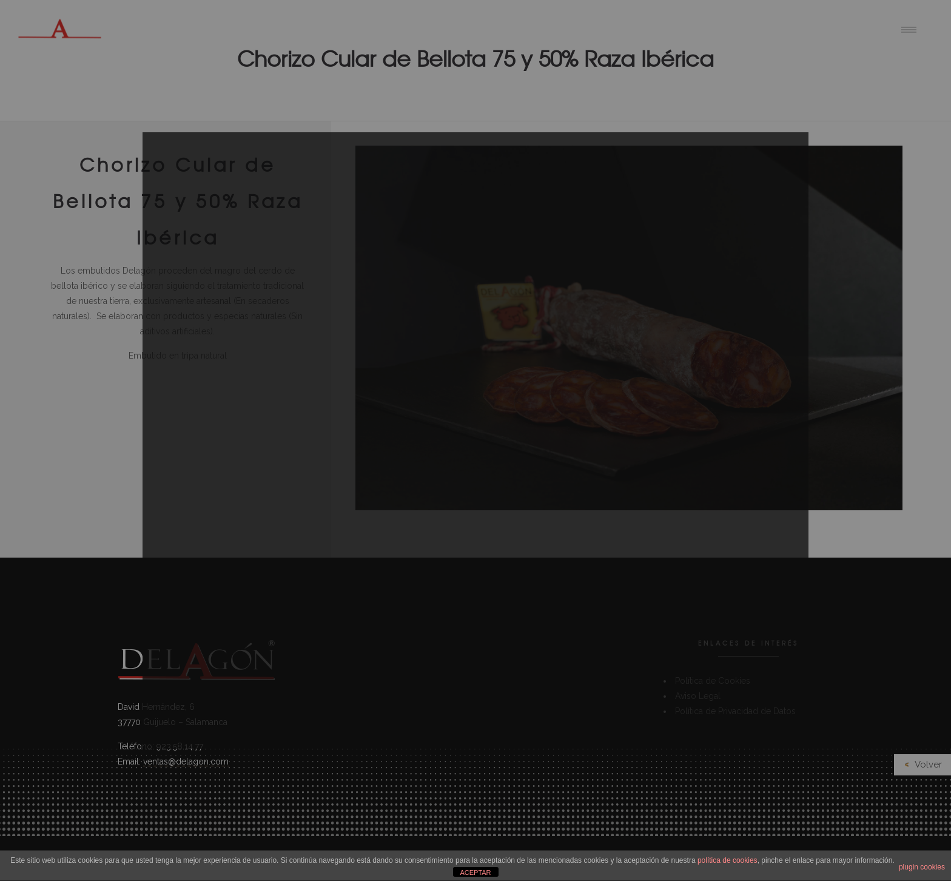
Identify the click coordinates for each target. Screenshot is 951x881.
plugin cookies (922, 867)
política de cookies (727, 860)
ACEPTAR (475, 872)
